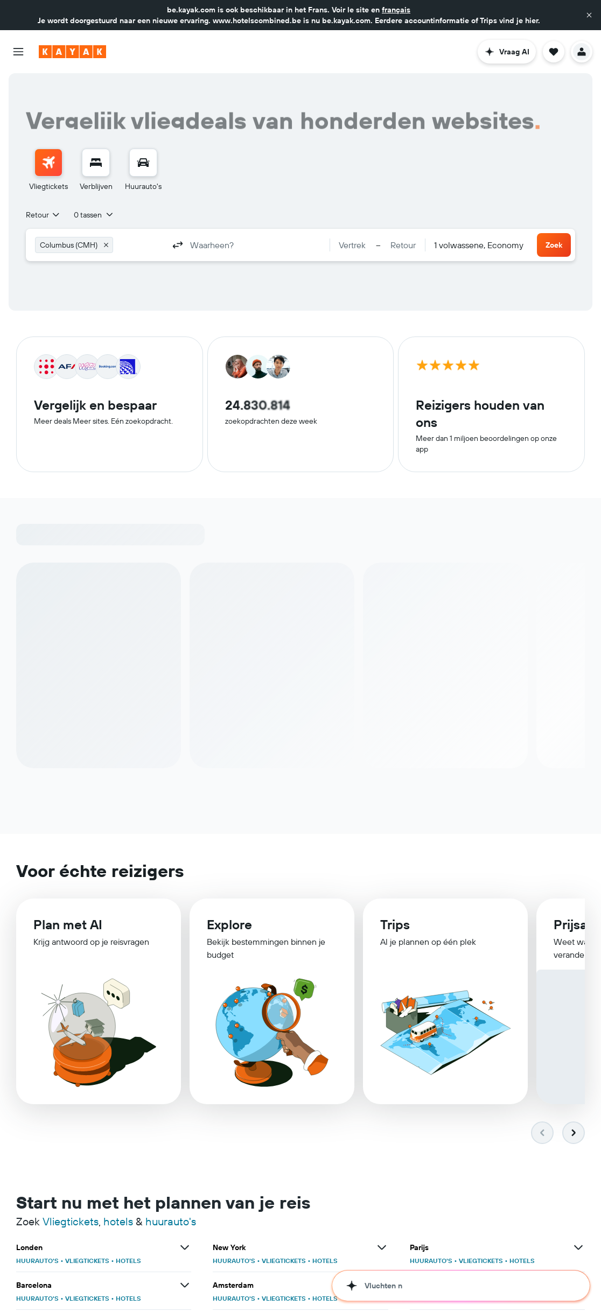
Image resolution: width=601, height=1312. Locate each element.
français (396, 10)
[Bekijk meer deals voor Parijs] (578, 1247)
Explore (229, 925)
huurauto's (170, 1221)
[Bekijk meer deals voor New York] (381, 1247)
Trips (395, 926)
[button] (589, 15)
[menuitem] (48, 170)
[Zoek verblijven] (96, 163)
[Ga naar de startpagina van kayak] (72, 51)
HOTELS (128, 1261)
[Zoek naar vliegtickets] (48, 163)
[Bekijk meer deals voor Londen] (184, 1247)
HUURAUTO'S (37, 1261)
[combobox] (43, 214)
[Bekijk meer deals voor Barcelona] (184, 1285)
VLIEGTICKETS (87, 1261)
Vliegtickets (71, 1221)
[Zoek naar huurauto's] (143, 163)
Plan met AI (67, 925)
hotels (118, 1221)
